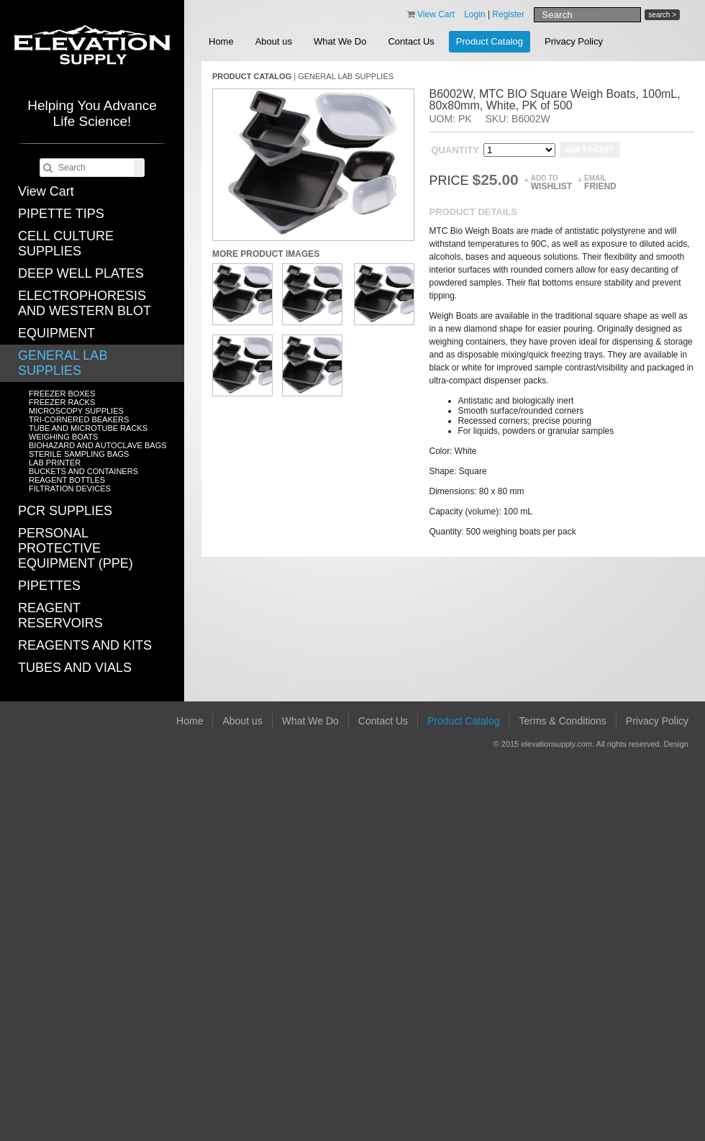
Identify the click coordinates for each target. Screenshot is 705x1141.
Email (600, 182)
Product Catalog (489, 41)
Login (474, 14)
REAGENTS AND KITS (85, 645)
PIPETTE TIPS (61, 213)
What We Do (340, 41)
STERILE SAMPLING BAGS (79, 454)
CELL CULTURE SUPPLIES (66, 243)
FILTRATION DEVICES (70, 488)
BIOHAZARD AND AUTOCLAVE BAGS (98, 445)
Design (676, 744)
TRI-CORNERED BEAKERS (79, 419)
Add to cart (589, 150)
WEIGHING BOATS (63, 436)
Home (221, 41)
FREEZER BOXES (62, 393)
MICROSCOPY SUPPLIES (76, 410)
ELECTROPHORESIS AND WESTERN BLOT (84, 303)
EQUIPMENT (56, 333)
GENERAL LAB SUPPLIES (62, 363)
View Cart (46, 191)
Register (508, 14)
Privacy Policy (574, 41)
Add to (551, 182)
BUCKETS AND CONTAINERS (83, 471)
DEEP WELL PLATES (81, 273)
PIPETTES (49, 585)
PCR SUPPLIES (65, 511)
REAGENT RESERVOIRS (60, 615)
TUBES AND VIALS (75, 667)
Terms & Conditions (562, 721)
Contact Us (411, 41)
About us (273, 41)
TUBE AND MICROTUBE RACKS (88, 428)
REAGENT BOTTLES (67, 480)
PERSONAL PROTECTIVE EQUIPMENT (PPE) (75, 548)
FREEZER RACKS (62, 402)
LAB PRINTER (55, 462)
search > (662, 15)
